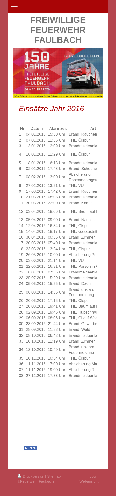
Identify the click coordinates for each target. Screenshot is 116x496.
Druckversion (31, 476)
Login (94, 476)
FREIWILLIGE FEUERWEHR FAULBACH (58, 30)
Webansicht (88, 481)
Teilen (30, 448)
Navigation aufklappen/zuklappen (58, 6)
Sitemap (54, 476)
